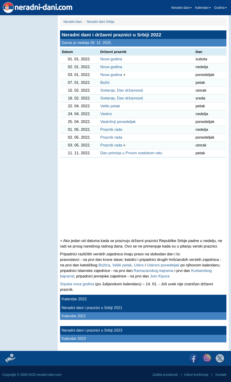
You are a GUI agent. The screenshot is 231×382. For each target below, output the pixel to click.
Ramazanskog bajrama (153, 270)
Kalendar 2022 (74, 299)
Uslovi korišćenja (196, 374)
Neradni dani (181, 7)
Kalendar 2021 (74, 316)
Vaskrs (106, 114)
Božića (104, 265)
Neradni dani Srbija (100, 21)
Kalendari (203, 7)
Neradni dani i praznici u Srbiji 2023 (92, 330)
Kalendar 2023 (74, 338)
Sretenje (107, 90)
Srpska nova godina (77, 284)
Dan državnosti (130, 90)
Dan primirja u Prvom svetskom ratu (131, 153)
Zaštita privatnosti (165, 374)
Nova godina (111, 59)
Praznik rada (111, 129)
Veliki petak (110, 106)
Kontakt (221, 374)
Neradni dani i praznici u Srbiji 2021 (92, 308)
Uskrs (139, 265)
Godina (220, 7)
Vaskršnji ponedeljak (118, 122)
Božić (105, 82)
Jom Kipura (160, 276)
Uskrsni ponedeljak (163, 265)
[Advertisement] (27, 84)
